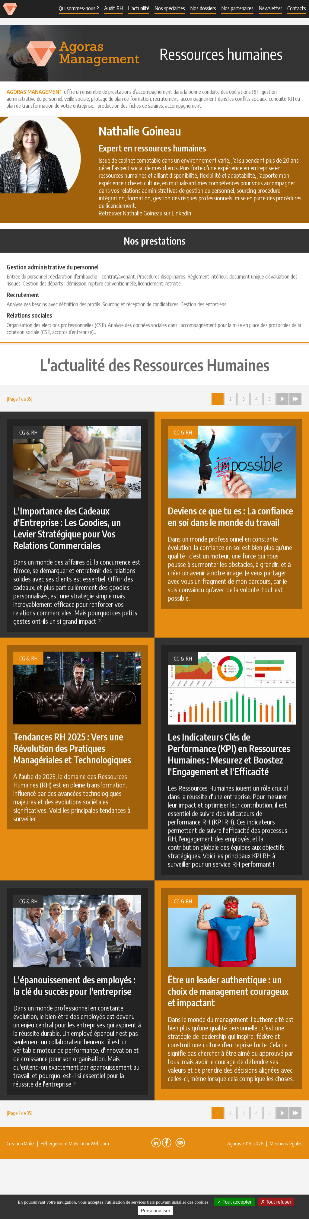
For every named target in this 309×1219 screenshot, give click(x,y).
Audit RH (113, 8)
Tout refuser (276, 1202)
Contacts (296, 8)
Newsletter (270, 8)
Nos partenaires (237, 8)
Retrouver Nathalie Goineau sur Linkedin (145, 213)
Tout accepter (234, 1202)
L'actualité (138, 8)
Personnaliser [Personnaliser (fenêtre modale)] (155, 1210)
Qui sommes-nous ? (79, 8)
